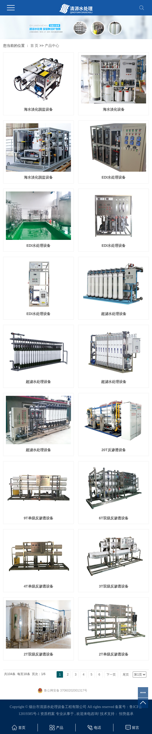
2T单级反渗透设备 (113, 654)
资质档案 (47, 714)
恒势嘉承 (126, 714)
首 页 (34, 45)
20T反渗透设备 (114, 450)
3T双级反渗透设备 (113, 586)
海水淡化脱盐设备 (38, 109)
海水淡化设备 (113, 109)
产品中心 (52, 45)
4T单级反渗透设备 (38, 586)
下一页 (111, 674)
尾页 (126, 674)
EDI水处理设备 (114, 177)
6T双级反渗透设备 (113, 518)
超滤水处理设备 (113, 314)
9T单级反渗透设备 (38, 518)
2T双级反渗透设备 (38, 654)
